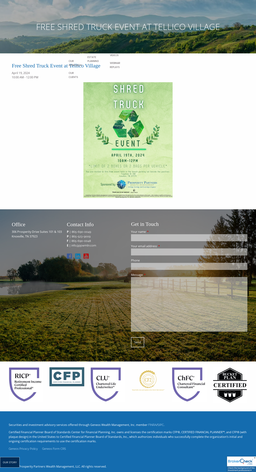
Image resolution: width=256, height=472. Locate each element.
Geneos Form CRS (54, 448)
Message (151, 275)
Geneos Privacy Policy (23, 448)
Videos (114, 55)
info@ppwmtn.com (83, 245)
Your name (152, 232)
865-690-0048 (81, 241)
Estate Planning (93, 59)
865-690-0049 (81, 232)
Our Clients (73, 75)
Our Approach (75, 63)
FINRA (152, 425)
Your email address (158, 246)
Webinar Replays (115, 65)
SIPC (161, 425)
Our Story (10, 462)
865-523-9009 (81, 236)
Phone (135, 260)
